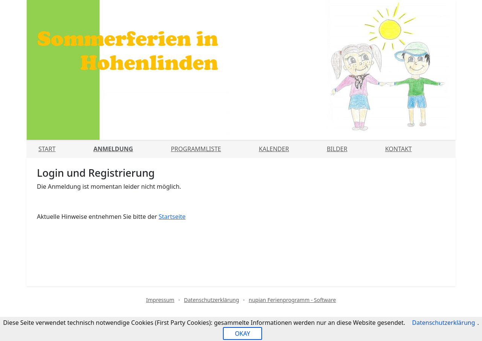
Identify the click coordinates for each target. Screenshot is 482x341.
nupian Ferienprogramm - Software (292, 299)
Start (47, 149)
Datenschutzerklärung (211, 299)
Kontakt (398, 149)
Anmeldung (113, 149)
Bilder (337, 149)
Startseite (172, 216)
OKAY (242, 333)
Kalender (274, 149)
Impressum (160, 299)
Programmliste (196, 149)
